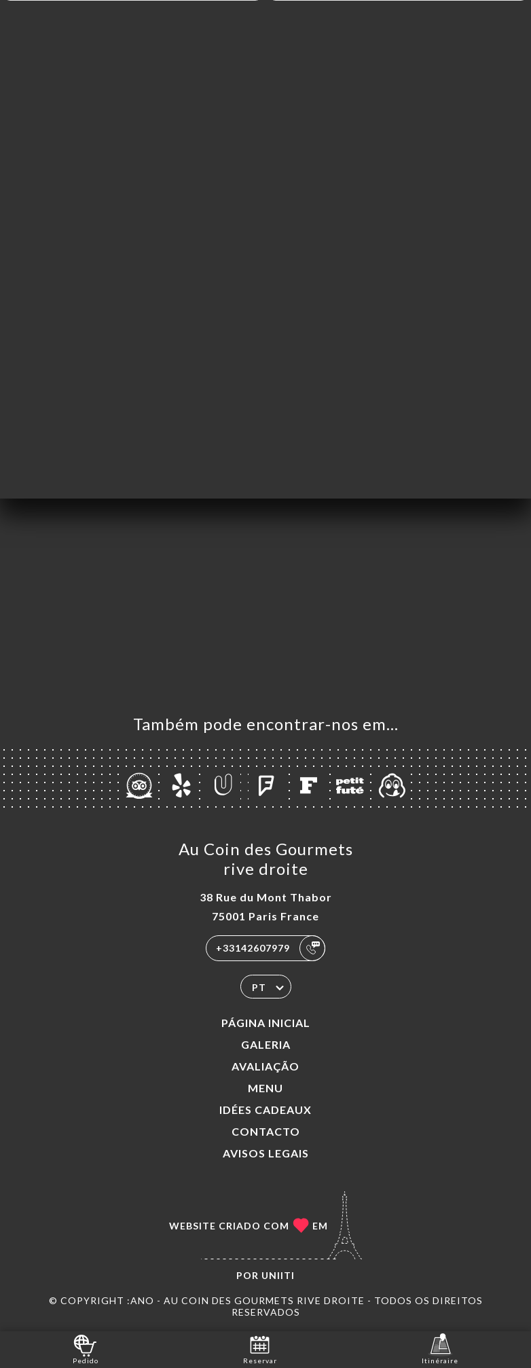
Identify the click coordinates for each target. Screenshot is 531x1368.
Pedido (85, 1349)
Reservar (260, 1349)
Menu (265, 1087)
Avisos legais (266, 1153)
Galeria (266, 1044)
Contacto (266, 1131)
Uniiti (278, 1275)
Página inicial (265, 1022)
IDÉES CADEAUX (265, 1109)
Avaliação (265, 1066)
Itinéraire (440, 1349)
